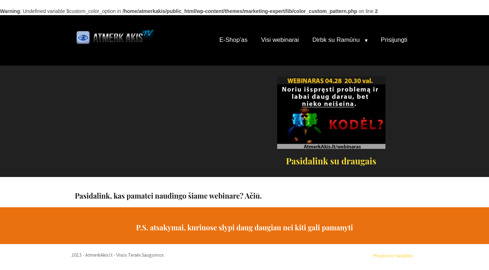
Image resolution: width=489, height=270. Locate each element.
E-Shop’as (233, 39)
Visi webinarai (280, 39)
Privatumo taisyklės (392, 255)
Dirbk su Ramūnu (335, 39)
